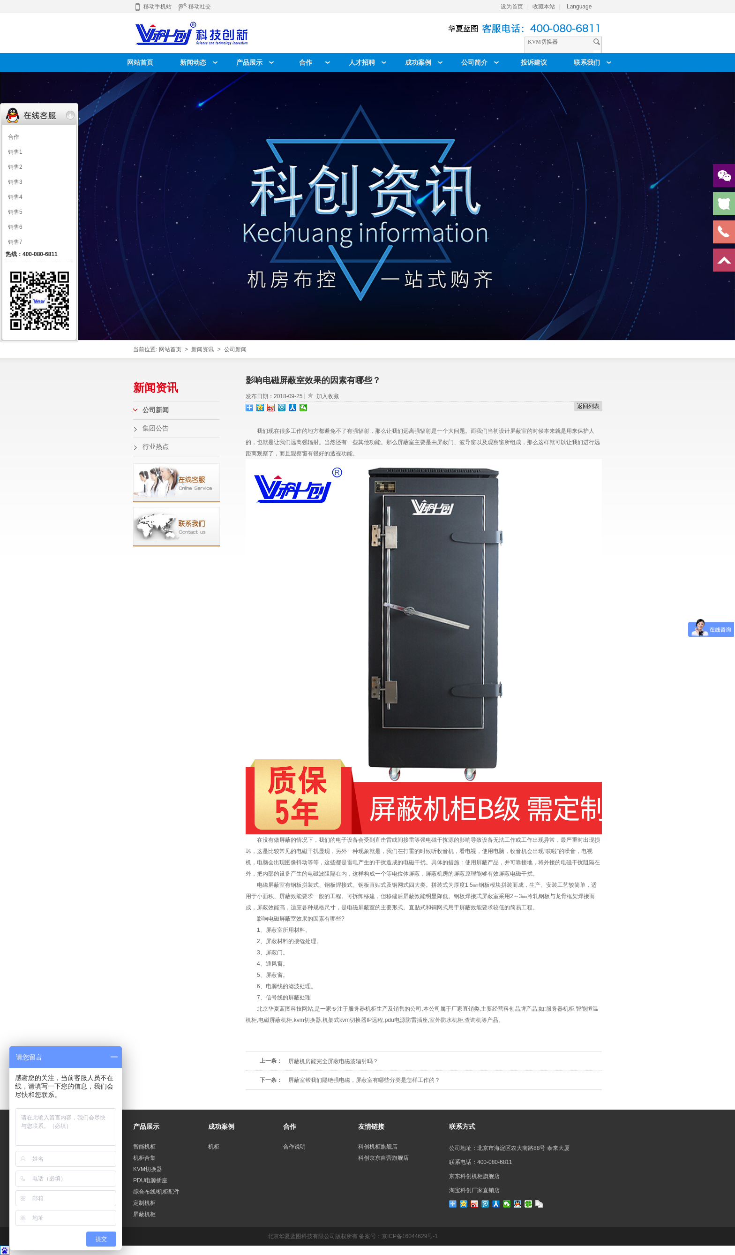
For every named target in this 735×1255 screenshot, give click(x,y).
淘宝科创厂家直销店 (474, 1190)
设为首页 (512, 6)
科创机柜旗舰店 (378, 1146)
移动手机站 (152, 6)
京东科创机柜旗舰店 (474, 1176)
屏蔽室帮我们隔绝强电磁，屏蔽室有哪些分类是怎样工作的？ (364, 1080)
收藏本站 (543, 6)
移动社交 (194, 6)
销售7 (15, 242)
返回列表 (588, 406)
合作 (13, 137)
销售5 (15, 212)
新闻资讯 (202, 349)
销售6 (15, 227)
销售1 (15, 152)
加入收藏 (327, 396)
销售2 (15, 167)
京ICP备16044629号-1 (410, 1236)
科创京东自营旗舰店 (383, 1158)
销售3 (15, 182)
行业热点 (155, 446)
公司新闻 (235, 349)
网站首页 (170, 349)
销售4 (15, 197)
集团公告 (155, 428)
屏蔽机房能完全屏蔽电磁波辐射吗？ (333, 1061)
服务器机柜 (560, 1009)
